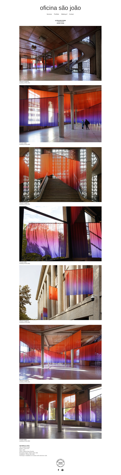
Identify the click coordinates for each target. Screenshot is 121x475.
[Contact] (71, 14)
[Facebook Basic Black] (58, 470)
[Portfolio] (56, 14)
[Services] (49, 14)
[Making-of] (64, 14)
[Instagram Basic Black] (62, 470)
